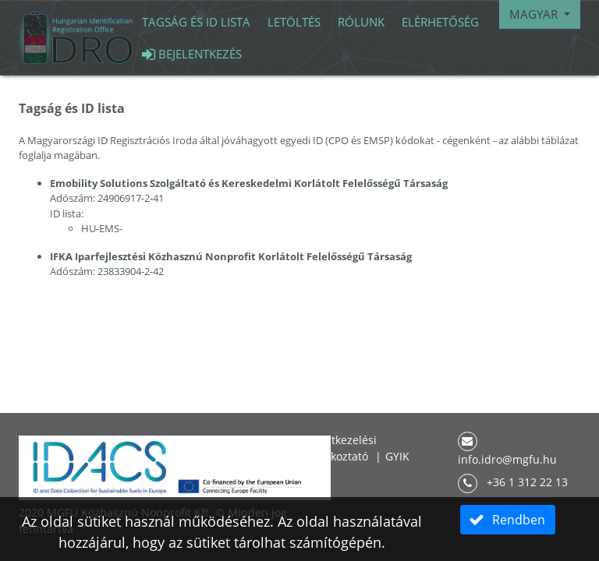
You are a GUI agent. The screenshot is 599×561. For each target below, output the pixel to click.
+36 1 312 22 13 (513, 482)
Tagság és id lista (196, 22)
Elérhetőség (440, 22)
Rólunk (361, 22)
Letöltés (294, 22)
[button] (507, 520)
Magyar (535, 14)
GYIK (397, 456)
